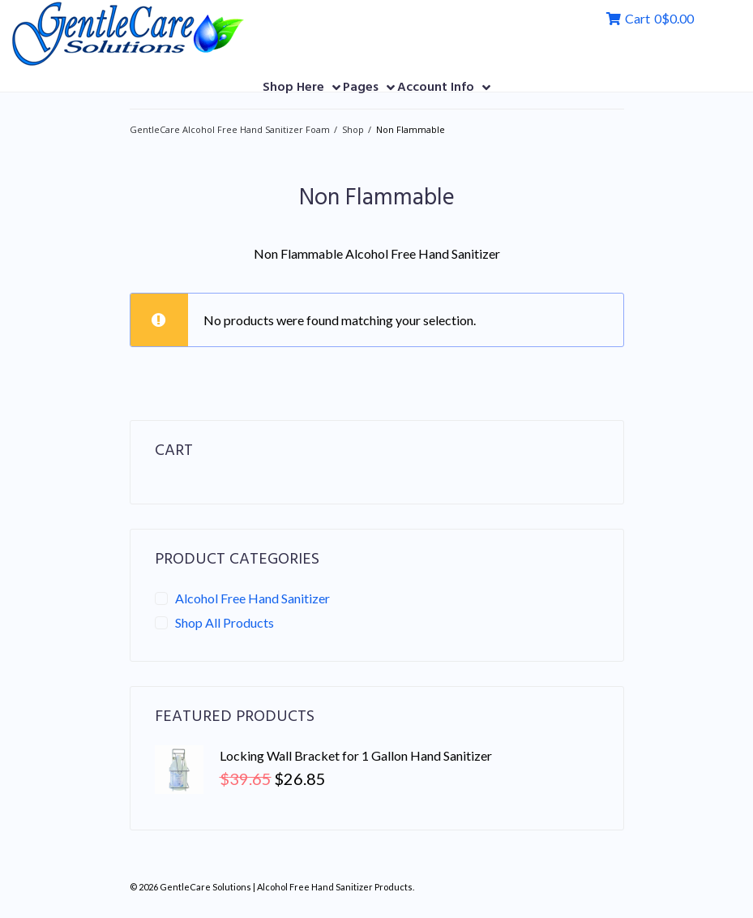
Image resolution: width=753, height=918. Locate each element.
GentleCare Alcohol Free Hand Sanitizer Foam (230, 128)
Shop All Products (224, 620)
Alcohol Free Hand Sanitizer (252, 597)
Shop (353, 128)
